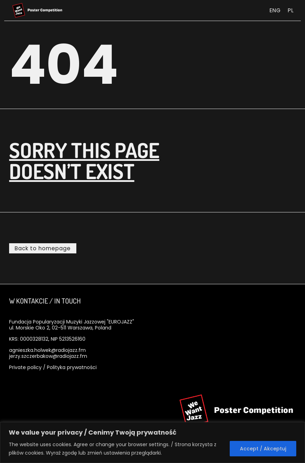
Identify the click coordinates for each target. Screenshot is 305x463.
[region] (152, 442)
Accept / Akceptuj (263, 448)
